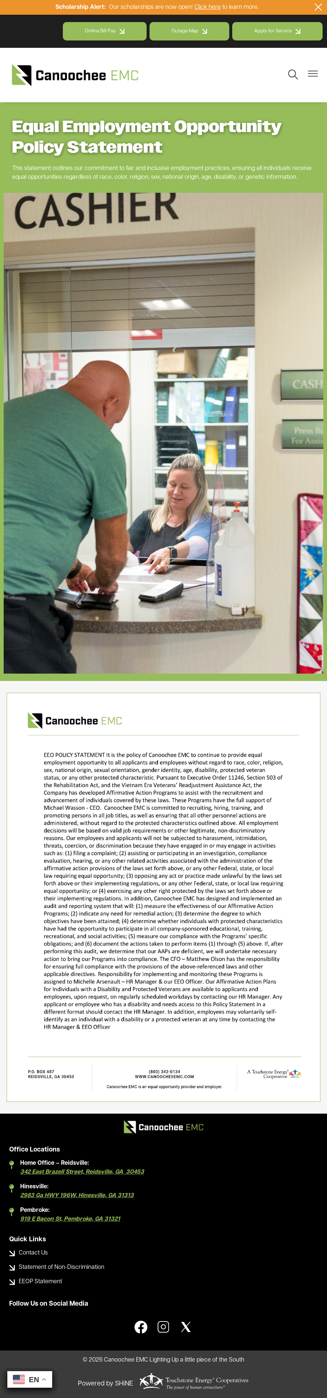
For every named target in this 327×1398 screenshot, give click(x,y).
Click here (207, 7)
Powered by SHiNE (105, 1383)
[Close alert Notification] (318, 7)
